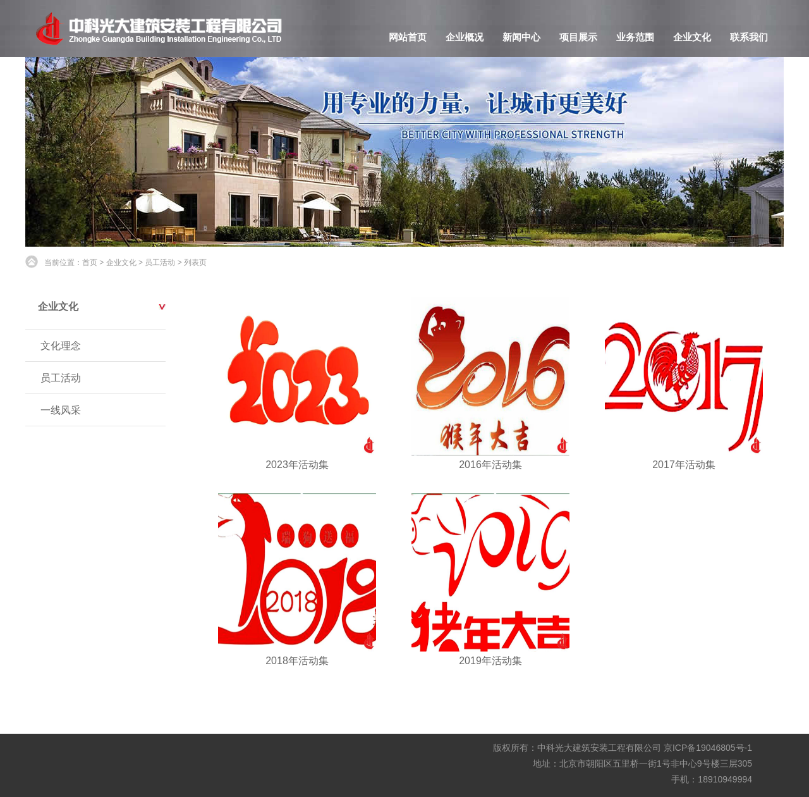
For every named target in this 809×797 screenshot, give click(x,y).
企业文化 (692, 37)
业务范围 (635, 37)
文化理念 (60, 345)
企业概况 (465, 37)
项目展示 (578, 37)
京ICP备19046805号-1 (708, 748)
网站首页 (408, 37)
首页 (89, 262)
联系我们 (749, 37)
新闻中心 (521, 37)
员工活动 (160, 262)
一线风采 (60, 410)
